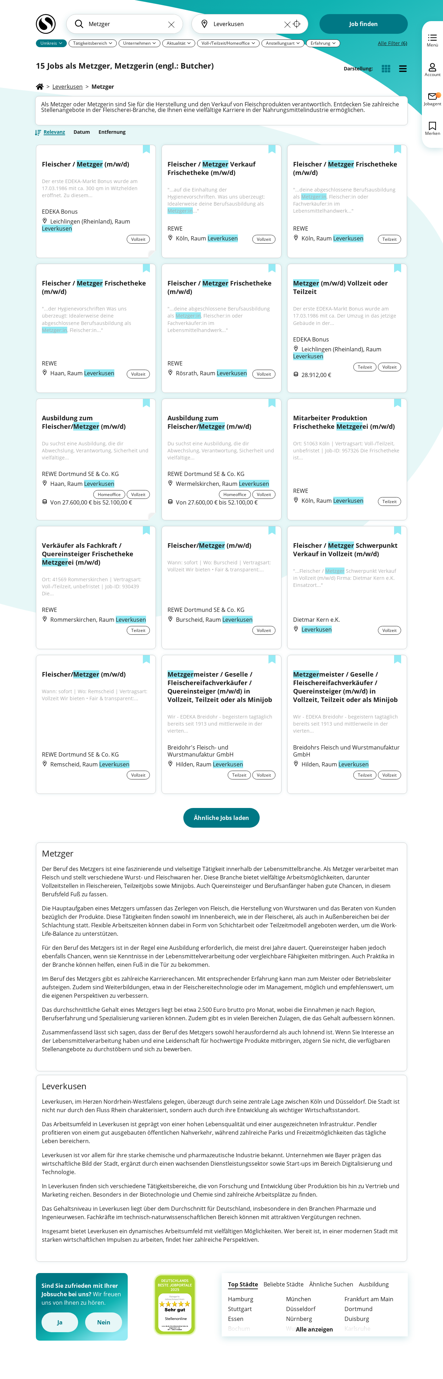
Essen (235, 1326)
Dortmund (358, 1316)
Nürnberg (299, 1326)
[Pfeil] (60, 43)
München (298, 1306)
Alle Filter (392, 43)
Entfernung (112, 134)
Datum (82, 134)
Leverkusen (67, 86)
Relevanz (54, 135)
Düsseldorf (300, 1316)
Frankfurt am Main (368, 1306)
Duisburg (356, 1326)
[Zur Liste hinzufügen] (146, 152)
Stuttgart (240, 1316)
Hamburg (240, 1306)
